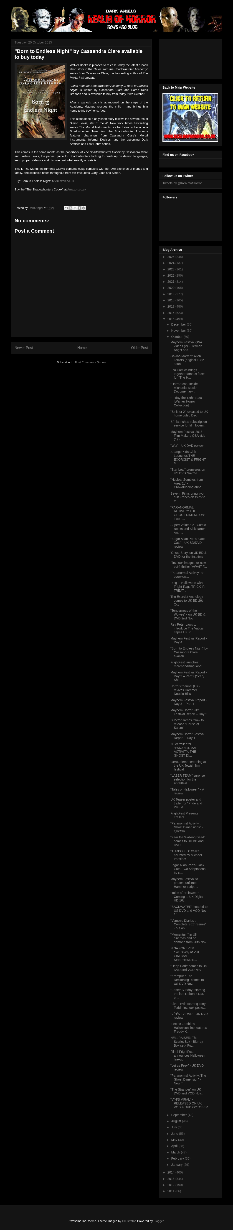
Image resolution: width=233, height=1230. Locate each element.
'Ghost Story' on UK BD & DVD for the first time (188, 554)
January (177, 1164)
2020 (171, 288)
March (176, 1152)
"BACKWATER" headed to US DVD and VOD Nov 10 (189, 910)
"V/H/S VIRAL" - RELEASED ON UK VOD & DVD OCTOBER (189, 1103)
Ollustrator (128, 1221)
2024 (171, 263)
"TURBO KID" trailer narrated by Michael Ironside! (186, 855)
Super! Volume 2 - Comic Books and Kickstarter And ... (188, 528)
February (178, 1158)
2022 (171, 275)
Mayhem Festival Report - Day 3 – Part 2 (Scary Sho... (188, 676)
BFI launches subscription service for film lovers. (188, 423)
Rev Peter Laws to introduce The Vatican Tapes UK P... (187, 628)
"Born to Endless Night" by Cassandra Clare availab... (189, 652)
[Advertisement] (182, 58)
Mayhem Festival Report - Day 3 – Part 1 (188, 702)
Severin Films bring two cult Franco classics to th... (187, 497)
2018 (171, 300)
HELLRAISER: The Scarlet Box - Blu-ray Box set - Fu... (186, 1041)
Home (82, 348)
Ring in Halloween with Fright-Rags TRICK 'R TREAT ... (187, 586)
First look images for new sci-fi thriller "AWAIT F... (188, 564)
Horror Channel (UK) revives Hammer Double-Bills (185, 690)
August (176, 1121)
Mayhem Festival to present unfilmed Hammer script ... (184, 882)
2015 (171, 319)
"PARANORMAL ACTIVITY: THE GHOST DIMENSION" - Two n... (188, 513)
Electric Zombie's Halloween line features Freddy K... (188, 1027)
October (177, 337)
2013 (171, 1179)
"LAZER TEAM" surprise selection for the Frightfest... (187, 779)
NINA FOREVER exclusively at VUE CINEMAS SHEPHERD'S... (185, 953)
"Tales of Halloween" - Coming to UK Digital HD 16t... (186, 896)
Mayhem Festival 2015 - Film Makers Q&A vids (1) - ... (187, 435)
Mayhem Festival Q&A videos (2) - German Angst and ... (186, 346)
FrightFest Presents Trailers (184, 815)
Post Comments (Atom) (90, 362)
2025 (171, 257)
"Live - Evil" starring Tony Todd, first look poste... (188, 1005)
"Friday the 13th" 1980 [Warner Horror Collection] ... (186, 401)
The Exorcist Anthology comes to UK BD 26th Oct (187, 600)
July (174, 1127)
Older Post (139, 348)
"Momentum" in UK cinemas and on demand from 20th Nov (188, 938)
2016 (171, 313)
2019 (171, 294)
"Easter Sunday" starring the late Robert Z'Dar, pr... (187, 993)
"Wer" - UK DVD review (186, 445)
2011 (171, 1191)
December (179, 324)
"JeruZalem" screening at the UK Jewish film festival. (188, 765)
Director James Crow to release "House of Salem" (187, 724)
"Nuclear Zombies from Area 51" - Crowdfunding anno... (187, 483)
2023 (171, 269)
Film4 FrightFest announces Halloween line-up (187, 1055)
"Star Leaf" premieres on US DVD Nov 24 (187, 471)
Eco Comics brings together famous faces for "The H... (187, 374)
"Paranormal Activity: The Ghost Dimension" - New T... (188, 1079)
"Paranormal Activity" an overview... (187, 574)
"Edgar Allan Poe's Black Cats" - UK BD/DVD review (187, 542)
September (179, 1115)
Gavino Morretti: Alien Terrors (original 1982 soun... (187, 360)
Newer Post (24, 348)
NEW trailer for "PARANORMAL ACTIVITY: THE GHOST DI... (183, 749)
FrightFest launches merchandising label (186, 664)
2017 (171, 306)
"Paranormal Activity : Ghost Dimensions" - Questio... (186, 827)
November (179, 330)
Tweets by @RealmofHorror (182, 183)
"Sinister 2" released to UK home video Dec (189, 413)
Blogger (159, 1221)
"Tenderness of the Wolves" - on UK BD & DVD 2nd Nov (187, 614)
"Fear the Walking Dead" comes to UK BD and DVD (187, 841)
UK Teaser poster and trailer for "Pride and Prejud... (186, 803)
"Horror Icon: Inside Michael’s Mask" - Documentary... (184, 387)
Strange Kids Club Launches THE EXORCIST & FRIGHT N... (188, 457)
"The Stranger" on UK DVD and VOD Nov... (186, 1091)
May (174, 1140)
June (175, 1133)
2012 (171, 1185)
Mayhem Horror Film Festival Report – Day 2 (188, 712)
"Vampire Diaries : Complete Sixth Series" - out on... (188, 924)
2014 (171, 1172)
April (174, 1146)
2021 (171, 281)
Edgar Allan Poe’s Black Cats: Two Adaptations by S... (187, 869)
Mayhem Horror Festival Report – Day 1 (187, 736)
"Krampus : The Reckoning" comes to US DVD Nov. (187, 980)
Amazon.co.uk (64, 181)
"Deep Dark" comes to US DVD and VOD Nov (188, 968)
